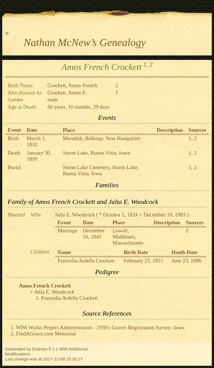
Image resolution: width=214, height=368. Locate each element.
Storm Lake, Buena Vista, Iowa (96, 153)
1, (145, 64)
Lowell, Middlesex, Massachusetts (128, 237)
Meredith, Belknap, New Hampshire (101, 138)
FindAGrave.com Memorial (46, 334)
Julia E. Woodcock (75, 215)
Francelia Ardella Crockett (86, 261)
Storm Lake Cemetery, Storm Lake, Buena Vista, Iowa (101, 170)
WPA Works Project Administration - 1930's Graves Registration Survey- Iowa (100, 327)
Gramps (39, 349)
